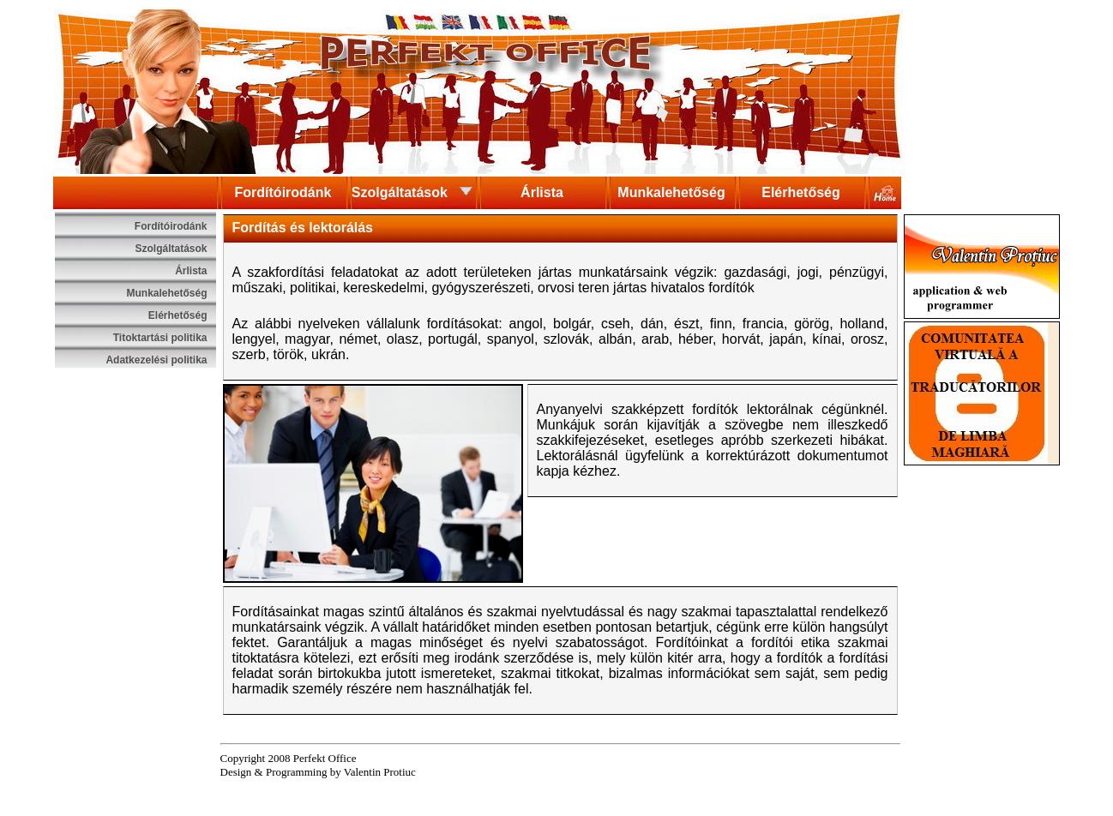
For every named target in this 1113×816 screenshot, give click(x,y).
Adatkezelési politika (156, 360)
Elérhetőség (800, 192)
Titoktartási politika (160, 338)
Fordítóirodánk (283, 192)
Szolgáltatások (412, 191)
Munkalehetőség (671, 192)
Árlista (541, 192)
